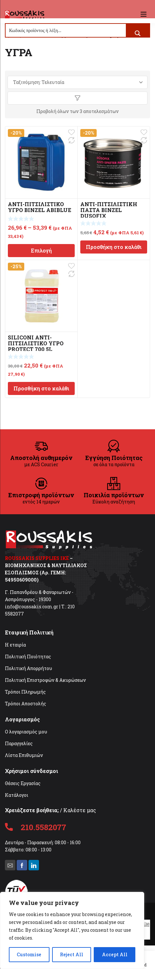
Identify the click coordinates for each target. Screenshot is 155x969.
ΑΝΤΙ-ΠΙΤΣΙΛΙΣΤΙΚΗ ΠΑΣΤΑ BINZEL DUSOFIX (108, 210)
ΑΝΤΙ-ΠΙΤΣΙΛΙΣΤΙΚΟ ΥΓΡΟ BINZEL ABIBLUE (39, 207)
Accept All (114, 954)
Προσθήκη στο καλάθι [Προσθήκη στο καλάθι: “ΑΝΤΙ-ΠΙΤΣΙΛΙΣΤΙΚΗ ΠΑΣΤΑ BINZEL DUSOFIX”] (114, 246)
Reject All (71, 954)
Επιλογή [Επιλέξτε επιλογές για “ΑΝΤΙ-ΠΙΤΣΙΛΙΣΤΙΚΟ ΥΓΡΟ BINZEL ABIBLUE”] (41, 250)
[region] (72, 930)
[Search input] (66, 30)
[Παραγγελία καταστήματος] (77, 82)
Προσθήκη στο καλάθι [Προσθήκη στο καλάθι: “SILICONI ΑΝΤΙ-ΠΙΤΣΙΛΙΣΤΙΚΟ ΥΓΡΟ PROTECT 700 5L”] (41, 388)
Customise (29, 954)
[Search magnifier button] (137, 33)
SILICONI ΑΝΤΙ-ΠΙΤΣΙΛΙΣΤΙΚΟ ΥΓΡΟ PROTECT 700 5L (36, 343)
